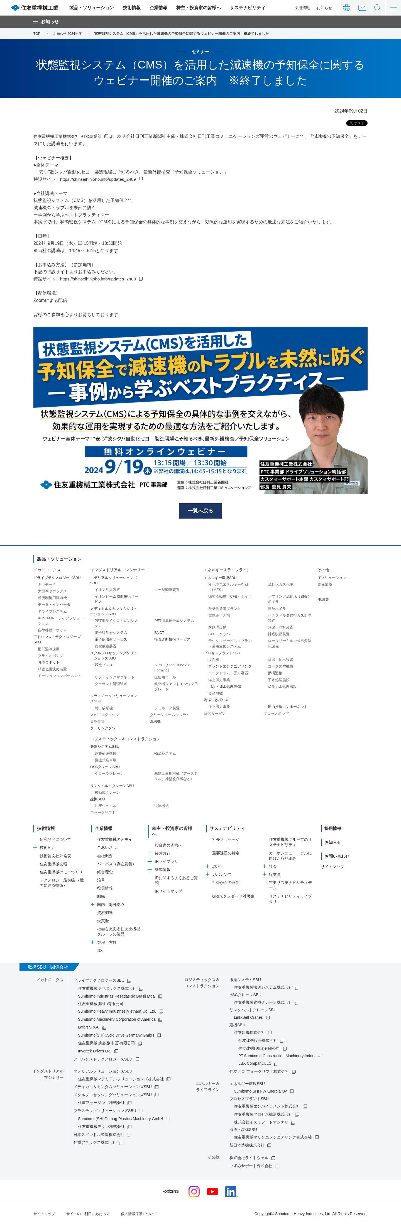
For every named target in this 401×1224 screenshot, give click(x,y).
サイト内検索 (377, 7)
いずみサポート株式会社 (250, 1166)
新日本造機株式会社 (247, 1145)
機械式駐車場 (105, 761)
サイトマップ (332, 866)
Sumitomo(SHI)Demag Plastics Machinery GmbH (120, 1118)
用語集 (323, 600)
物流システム (165, 754)
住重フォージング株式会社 (101, 1103)
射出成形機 (104, 709)
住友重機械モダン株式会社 (101, 1127)
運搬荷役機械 (105, 754)
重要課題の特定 (225, 853)
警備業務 (324, 585)
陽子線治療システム (111, 633)
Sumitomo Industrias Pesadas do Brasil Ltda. (117, 996)
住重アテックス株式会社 (95, 1142)
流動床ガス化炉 (280, 585)
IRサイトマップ (168, 885)
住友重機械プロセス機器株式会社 (263, 1114)
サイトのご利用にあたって (91, 1213)
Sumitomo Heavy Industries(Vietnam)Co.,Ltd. (117, 1011)
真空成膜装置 (105, 647)
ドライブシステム (52, 612)
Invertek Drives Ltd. (95, 1051)
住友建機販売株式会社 (257, 1041)
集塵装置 (97, 722)
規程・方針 (107, 942)
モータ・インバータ (54, 605)
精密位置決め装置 (52, 670)
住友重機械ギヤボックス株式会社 (107, 988)
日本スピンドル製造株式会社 (99, 1135)
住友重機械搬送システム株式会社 (263, 987)
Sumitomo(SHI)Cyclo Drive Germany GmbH (116, 1035)
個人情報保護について (145, 1213)
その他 (323, 570)
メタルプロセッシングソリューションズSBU (113, 1095)
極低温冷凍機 (49, 650)
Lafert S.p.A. (89, 1027)
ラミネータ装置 (167, 709)
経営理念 (105, 872)
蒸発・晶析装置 (280, 628)
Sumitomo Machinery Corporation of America (117, 1019)
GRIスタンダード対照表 (233, 896)
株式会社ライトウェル (248, 1158)
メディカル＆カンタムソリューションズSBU (113, 1087)
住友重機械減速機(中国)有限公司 (106, 1043)
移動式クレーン (107, 793)
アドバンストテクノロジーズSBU (103, 1059)
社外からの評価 (225, 883)
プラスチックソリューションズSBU (105, 1111)
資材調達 (105, 913)
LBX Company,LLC (255, 1063)
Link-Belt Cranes (248, 1017)
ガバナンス (222, 875)
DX (99, 951)
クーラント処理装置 (111, 685)
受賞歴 (103, 921)
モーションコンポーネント (59, 677)
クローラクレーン (109, 774)
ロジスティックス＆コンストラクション (125, 739)
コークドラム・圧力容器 (228, 674)
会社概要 (105, 856)
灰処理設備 (217, 628)
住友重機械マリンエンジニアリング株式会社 (273, 1137)
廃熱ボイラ (277, 609)
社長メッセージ (225, 839)
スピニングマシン (104, 715)
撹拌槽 (213, 660)
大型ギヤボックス (52, 592)
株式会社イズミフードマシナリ (261, 1122)
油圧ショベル (105, 807)
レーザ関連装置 (167, 590)
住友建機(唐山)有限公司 (259, 1048)
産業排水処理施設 (282, 687)
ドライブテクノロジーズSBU (99, 980)
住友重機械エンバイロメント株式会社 (267, 1106)
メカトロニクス (47, 570)
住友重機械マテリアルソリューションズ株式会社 (121, 1079)
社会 (273, 866)
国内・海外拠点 (110, 904)
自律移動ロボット (52, 631)
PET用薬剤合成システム (174, 621)
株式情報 (162, 864)
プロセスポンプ (276, 714)
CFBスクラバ (219, 635)
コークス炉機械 (280, 667)
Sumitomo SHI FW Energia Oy (260, 1091)
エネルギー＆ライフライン (227, 570)
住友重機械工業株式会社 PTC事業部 (69, 136)
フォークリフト (103, 813)
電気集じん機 (219, 616)
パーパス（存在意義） (116, 864)
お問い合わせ (362, 7)
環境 (216, 866)
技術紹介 (47, 848)
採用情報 (302, 8)
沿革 (101, 880)
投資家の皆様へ (168, 839)
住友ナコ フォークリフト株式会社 (259, 1071)
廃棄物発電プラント (224, 609)
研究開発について (55, 839)
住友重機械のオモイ (114, 839)
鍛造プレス (104, 666)
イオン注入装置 (107, 590)
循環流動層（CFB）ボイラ (230, 597)
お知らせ (324, 8)
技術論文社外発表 (55, 856)
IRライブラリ (166, 856)
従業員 (275, 875)
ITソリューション (331, 578)
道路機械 (161, 807)
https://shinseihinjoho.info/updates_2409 (100, 179)
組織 (101, 896)
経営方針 (162, 848)
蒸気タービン (215, 714)
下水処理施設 (279, 680)
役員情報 (105, 888)
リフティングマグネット (115, 678)
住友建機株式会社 (249, 1032)
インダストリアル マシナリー (117, 570)
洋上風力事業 (219, 680)
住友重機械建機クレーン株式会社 (263, 1002)
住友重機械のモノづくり (61, 872)
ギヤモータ (47, 585)
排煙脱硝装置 (279, 635)
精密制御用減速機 (52, 599)
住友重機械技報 (53, 864)
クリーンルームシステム (170, 715)
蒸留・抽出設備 (280, 660)
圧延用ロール (165, 678)
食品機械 (215, 694)
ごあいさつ (107, 848)
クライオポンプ (50, 656)
